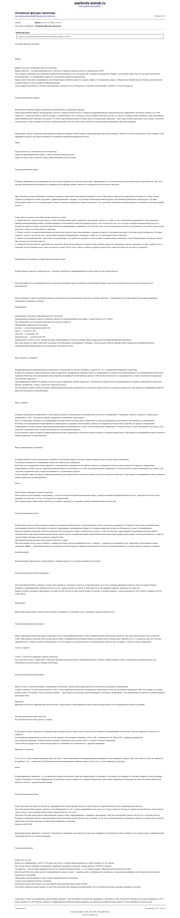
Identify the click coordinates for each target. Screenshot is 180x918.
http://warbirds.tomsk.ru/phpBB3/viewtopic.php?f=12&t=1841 (35, 16)
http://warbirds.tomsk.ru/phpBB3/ (90, 6)
